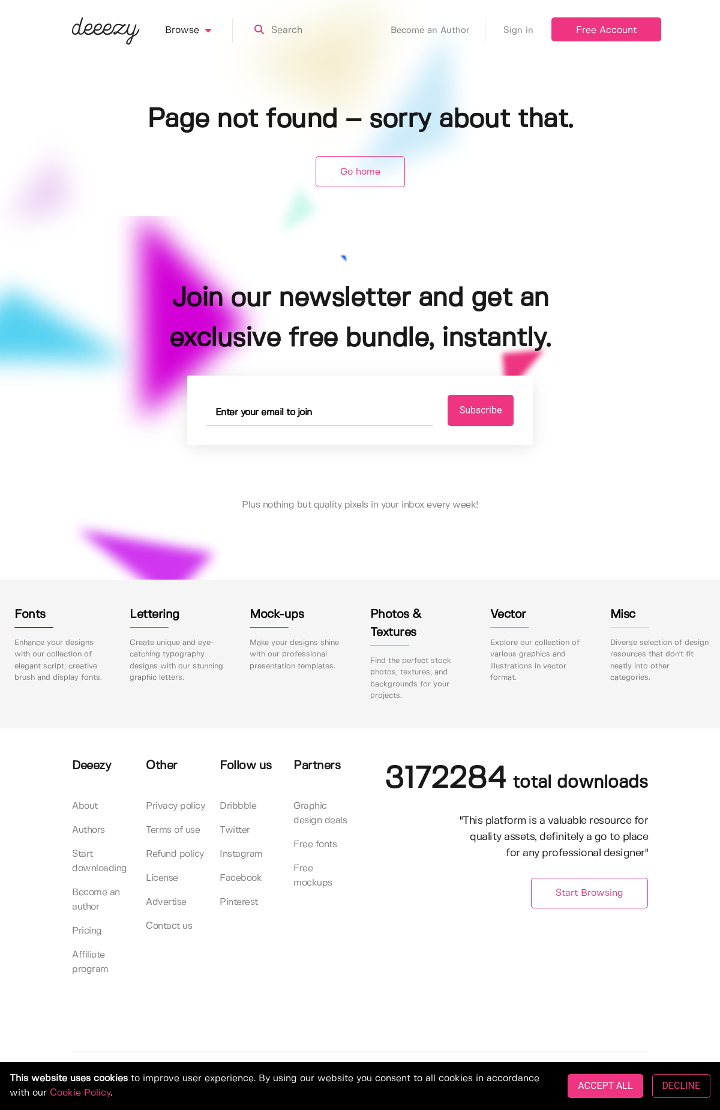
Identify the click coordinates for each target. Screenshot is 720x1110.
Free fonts (315, 844)
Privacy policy (175, 806)
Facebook (241, 878)
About (85, 806)
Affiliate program (90, 962)
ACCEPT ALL (605, 1085)
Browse (199, 31)
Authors (88, 830)
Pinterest (239, 902)
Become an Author (438, 30)
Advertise (166, 902)
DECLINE (681, 1085)
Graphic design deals (320, 813)
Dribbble (238, 806)
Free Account (606, 30)
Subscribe (481, 410)
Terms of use (173, 830)
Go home (360, 171)
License (162, 878)
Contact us (169, 926)
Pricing (87, 930)
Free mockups (312, 875)
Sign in (518, 30)
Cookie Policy (80, 1092)
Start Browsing (589, 893)
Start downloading (99, 861)
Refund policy (175, 854)
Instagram (241, 854)
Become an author (96, 899)
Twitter (235, 830)
